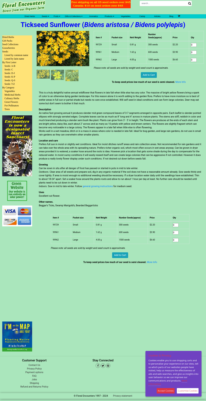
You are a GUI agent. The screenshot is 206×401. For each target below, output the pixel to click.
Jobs (34, 379)
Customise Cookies (187, 390)
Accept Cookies (166, 390)
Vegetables (126, 16)
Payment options (34, 372)
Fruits (57, 16)
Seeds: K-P (9, 76)
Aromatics (93, 16)
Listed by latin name (14, 58)
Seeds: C (8, 69)
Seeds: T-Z (9, 84)
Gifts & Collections (73, 16)
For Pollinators (11, 105)
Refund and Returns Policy (34, 386)
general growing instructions (98, 186)
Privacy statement (122, 395)
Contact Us (34, 365)
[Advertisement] (17, 272)
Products (109, 16)
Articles (157, 16)
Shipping (34, 383)
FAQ (34, 375)
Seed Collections (10, 44)
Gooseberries (8, 48)
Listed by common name (16, 55)
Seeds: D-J (9, 73)
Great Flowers (11, 102)
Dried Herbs (30, 16)
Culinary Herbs (11, 98)
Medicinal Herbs (12, 94)
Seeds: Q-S (9, 80)
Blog (171, 16)
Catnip (142, 16)
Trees (7, 109)
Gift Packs (7, 40)
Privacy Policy (34, 368)
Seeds (45, 16)
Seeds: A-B (9, 66)
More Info (181, 82)
